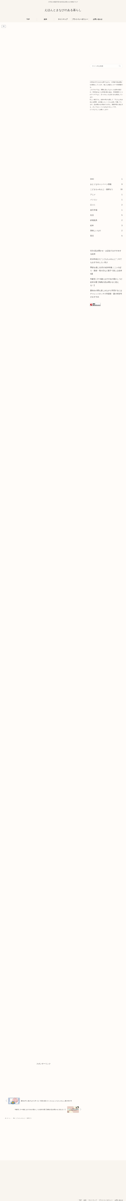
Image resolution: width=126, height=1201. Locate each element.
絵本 (85, 1195)
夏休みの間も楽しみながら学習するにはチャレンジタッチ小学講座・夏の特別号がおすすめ (106, 294)
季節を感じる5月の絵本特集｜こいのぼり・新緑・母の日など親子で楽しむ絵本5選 (106, 271)
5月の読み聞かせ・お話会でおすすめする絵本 (105, 252)
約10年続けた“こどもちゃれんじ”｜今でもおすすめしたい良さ (106, 260)
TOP (80, 1195)
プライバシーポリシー (106, 1195)
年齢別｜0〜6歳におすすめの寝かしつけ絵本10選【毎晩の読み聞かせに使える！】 (106, 282)
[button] (119, 66)
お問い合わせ (119, 1195)
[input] (106, 66)
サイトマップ (92, 1195)
